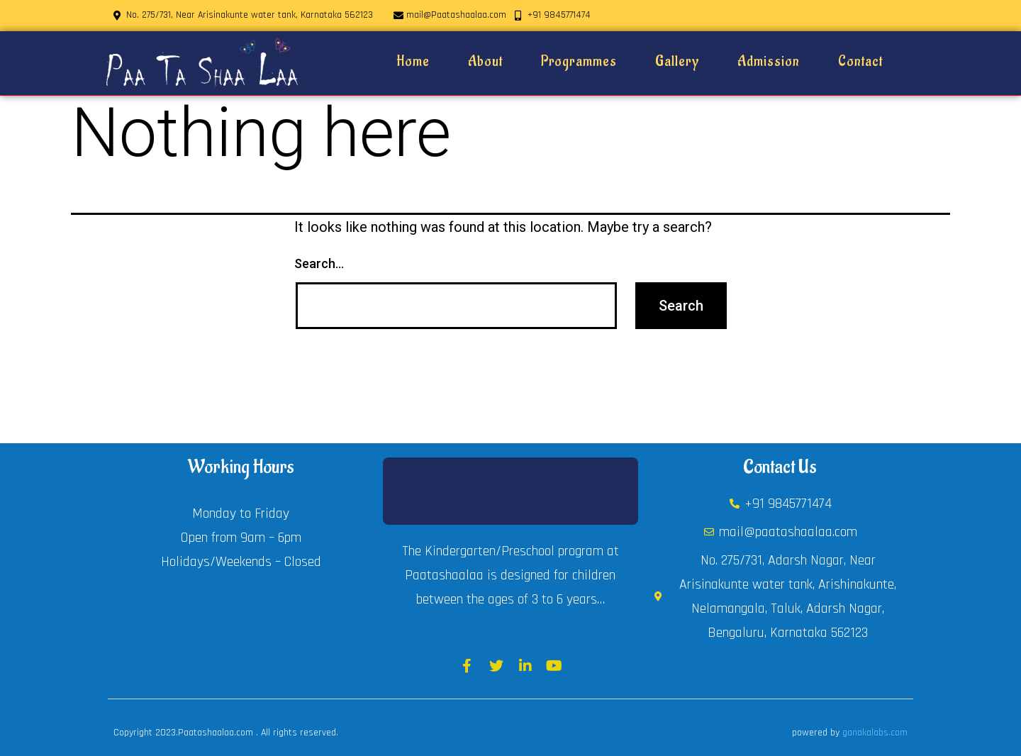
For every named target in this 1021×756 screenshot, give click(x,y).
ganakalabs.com (875, 732)
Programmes (579, 61)
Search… (319, 263)
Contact (860, 61)
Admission (768, 61)
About (485, 61)
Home (413, 61)
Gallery (677, 61)
